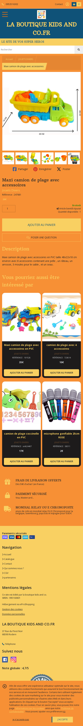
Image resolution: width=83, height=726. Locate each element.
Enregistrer (42, 169)
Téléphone (9, 644)
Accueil (9, 59)
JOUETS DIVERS (25, 59)
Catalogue (8, 559)
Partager (20, 169)
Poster (63, 169)
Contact (59, 4)
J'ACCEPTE (63, 719)
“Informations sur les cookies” (30, 708)
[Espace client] (67, 4)
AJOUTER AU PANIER (41, 225)
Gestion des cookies (12, 609)
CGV (5, 572)
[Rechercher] (78, 50)
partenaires (9, 577)
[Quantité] (8, 208)
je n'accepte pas (21, 719)
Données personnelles (13, 614)
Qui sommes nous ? (13, 568)
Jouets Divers (11, 190)
